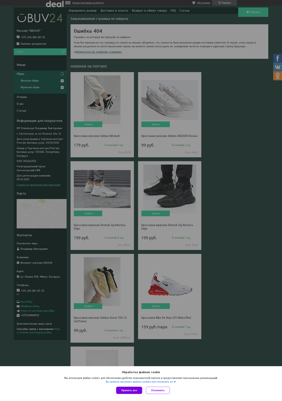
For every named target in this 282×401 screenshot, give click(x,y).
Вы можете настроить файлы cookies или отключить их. (140, 381)
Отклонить (158, 390)
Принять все (129, 390)
